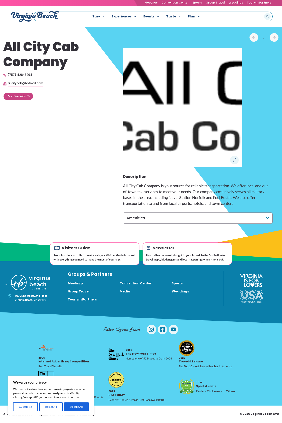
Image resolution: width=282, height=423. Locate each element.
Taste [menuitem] (171, 16)
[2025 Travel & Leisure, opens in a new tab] (186, 348)
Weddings (236, 3)
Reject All (51, 406)
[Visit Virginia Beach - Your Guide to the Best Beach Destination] (34, 16)
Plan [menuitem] (191, 16)
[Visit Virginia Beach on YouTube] (173, 329)
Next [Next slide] (274, 37)
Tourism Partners (259, 3)
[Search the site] (254, 16)
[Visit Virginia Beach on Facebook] (162, 329)
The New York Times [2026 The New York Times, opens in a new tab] (141, 352)
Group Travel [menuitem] (78, 291)
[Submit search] (267, 16)
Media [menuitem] (125, 291)
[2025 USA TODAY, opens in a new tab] (116, 380)
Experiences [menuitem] (122, 16)
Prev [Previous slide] (253, 37)
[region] (51, 395)
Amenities (135, 218)
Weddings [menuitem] (180, 291)
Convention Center (175, 3)
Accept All (76, 406)
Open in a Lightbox (234, 160)
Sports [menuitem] (177, 283)
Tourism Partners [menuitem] (82, 299)
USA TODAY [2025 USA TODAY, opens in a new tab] (116, 393)
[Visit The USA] (251, 296)
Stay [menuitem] (96, 16)
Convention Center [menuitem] (136, 283)
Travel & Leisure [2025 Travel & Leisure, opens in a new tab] (191, 359)
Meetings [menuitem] (75, 283)
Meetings (151, 3)
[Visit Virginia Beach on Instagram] (151, 329)
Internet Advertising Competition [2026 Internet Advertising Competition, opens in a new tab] (63, 359)
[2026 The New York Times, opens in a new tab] (116, 354)
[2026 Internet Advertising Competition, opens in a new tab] (46, 348)
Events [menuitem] (149, 16)
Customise (25, 406)
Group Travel (215, 3)
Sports (197, 3)
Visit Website (17, 96)
